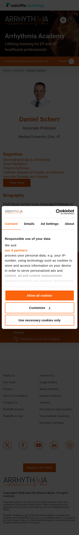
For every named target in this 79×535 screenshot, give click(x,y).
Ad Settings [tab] (50, 223)
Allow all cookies (39, 295)
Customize (39, 308)
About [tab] (69, 223)
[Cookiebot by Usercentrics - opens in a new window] (56, 212)
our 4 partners (16, 250)
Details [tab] (29, 223)
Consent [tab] (11, 223)
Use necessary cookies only (39, 320)
